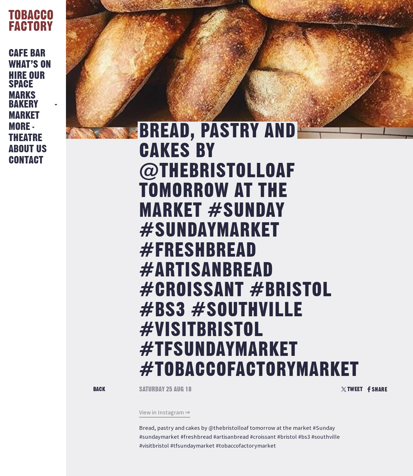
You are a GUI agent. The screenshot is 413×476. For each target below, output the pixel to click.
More (19, 126)
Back (99, 389)
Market (24, 115)
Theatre (25, 138)
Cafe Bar (27, 53)
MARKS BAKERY (23, 100)
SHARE (377, 390)
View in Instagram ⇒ (164, 412)
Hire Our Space (27, 80)
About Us (28, 149)
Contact (26, 160)
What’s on (30, 64)
